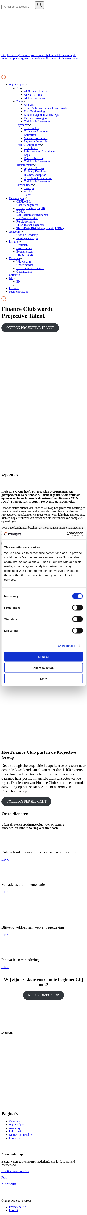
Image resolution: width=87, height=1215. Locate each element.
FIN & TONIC (25, 254)
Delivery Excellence (36, 171)
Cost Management (27, 204)
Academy (14, 231)
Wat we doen (16, 84)
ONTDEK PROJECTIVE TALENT (30, 328)
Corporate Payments (36, 131)
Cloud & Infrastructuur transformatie (46, 108)
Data (19, 101)
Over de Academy (27, 234)
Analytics (29, 104)
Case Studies (24, 248)
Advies (28, 191)
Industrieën (15, 1131)
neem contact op (19, 291)
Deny (43, 678)
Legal (27, 154)
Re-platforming (25, 221)
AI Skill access (33, 94)
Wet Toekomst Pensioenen (32, 214)
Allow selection (43, 667)
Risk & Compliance (28, 144)
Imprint (13, 1210)
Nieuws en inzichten (21, 1134)
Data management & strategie (41, 114)
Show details (66, 645)
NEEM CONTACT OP (43, 995)
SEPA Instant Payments (30, 224)
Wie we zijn (23, 261)
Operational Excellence (38, 178)
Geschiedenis (24, 271)
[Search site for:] (17, 7)
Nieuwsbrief (8, 1183)
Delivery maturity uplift (30, 208)
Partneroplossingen (35, 118)
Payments (22, 124)
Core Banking (32, 128)
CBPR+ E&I (23, 201)
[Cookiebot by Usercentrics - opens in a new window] (66, 534)
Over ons (14, 258)
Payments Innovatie (36, 141)
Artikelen (22, 244)
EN (18, 281)
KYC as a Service (27, 218)
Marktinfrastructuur (35, 138)
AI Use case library (35, 91)
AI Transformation (35, 98)
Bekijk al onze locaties (15, 1171)
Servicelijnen (24, 184)
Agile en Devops (34, 168)
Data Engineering (34, 111)
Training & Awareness (37, 121)
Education (30, 134)
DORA (20, 211)
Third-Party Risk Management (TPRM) (40, 228)
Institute (14, 288)
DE (18, 284)
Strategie (29, 188)
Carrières (14, 274)
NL (11, 278)
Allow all (43, 656)
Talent (27, 194)
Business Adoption (35, 174)
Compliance (31, 148)
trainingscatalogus (27, 238)
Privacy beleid (17, 1207)
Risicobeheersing (34, 158)
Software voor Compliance (40, 151)
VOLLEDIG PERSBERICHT (26, 801)
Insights (13, 241)
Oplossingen (16, 198)
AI (18, 88)
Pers (4, 1177)
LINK (5, 859)
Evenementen (24, 251)
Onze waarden (25, 264)
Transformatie (24, 164)
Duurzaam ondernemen (30, 268)
